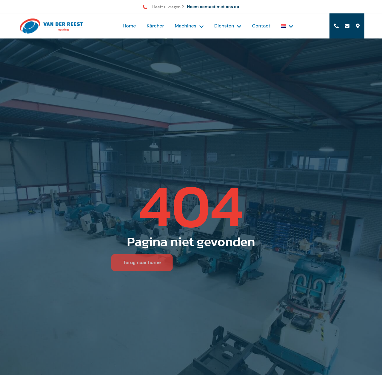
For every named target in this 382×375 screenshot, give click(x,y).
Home (129, 26)
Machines (189, 26)
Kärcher (155, 26)
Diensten (227, 26)
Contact (261, 26)
